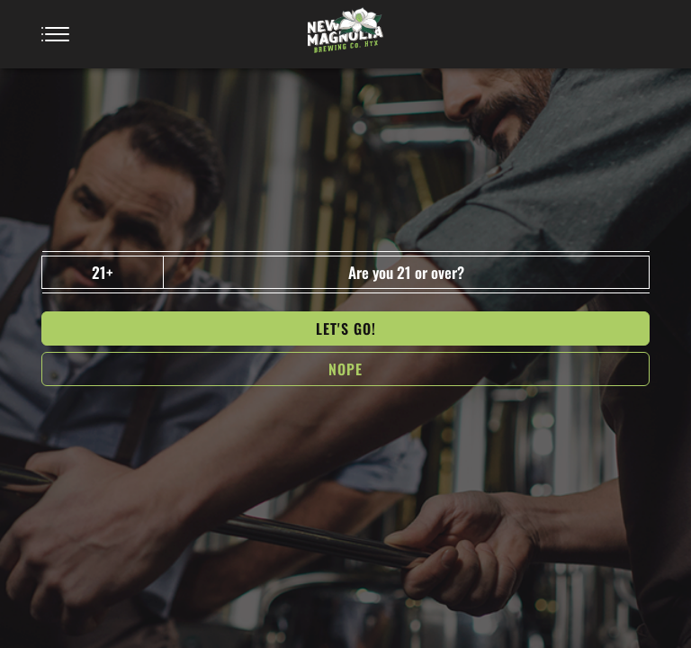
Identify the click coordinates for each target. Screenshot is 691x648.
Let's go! (346, 328)
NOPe (345, 369)
